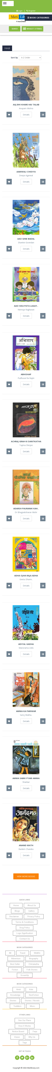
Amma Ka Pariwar (26, 711)
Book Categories (38, 17)
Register (30, 10)
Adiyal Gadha (26, 644)
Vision (17, 1037)
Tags (24, 1042)
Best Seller (15, 964)
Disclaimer (14, 916)
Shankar (26, 782)
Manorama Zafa (26, 648)
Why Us (31, 1037)
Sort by (14, 57)
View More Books (26, 876)
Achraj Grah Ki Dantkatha (26, 441)
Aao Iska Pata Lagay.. (26, 306)
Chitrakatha (34, 964)
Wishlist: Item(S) (32, 28)
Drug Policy (25, 927)
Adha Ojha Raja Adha (26, 575)
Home (16, 905)
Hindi (18, 989)
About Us (31, 905)
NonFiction (34, 995)
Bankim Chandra (26, 849)
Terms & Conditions (25, 922)
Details (26, 114)
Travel (22, 953)
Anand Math (26, 845)
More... (33, 1006)
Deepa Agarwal (26, 175)
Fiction (15, 969)
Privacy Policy (33, 916)
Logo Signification (25, 933)
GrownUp (25, 975)
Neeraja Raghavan (26, 309)
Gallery (31, 911)
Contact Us (25, 939)
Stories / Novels (32, 1000)
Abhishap (26, 374)
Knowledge (15, 995)
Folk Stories (32, 969)
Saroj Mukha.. (26, 715)
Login (19, 10)
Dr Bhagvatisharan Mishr (26, 512)
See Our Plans (24, 1020)
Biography (33, 958)
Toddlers (17, 1006)
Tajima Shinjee (26, 445)
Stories (13, 1000)
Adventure (16, 958)
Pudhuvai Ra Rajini (26, 378)
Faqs (35, 1031)
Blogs (17, 911)
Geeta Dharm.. (26, 579)
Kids (31, 989)
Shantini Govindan (26, 242)
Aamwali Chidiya (26, 171)
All (10, 953)
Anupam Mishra (26, 108)
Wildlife (37, 953)
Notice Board (18, 1031)
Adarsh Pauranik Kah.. (26, 508)
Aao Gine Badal (26, 238)
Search (15, 29)
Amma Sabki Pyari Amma (26, 778)
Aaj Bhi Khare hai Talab (26, 104)
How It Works (24, 1026)
